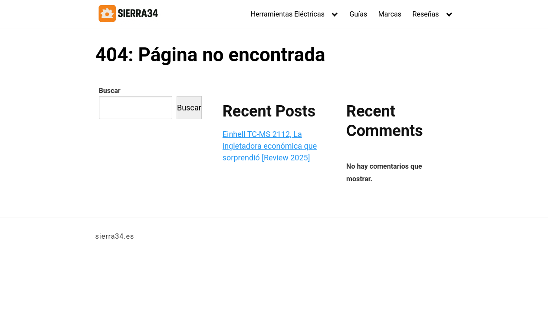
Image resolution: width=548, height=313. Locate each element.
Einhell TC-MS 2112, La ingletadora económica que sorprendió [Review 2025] (270, 146)
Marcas (389, 14)
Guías (359, 14)
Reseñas (426, 14)
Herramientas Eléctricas (288, 14)
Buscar (110, 91)
